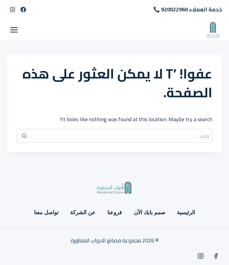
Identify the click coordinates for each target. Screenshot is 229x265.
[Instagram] (12, 9)
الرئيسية (186, 212)
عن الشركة (82, 212)
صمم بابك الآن (149, 212)
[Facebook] (23, 9)
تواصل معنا (46, 212)
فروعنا (114, 212)
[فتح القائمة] (14, 30)
